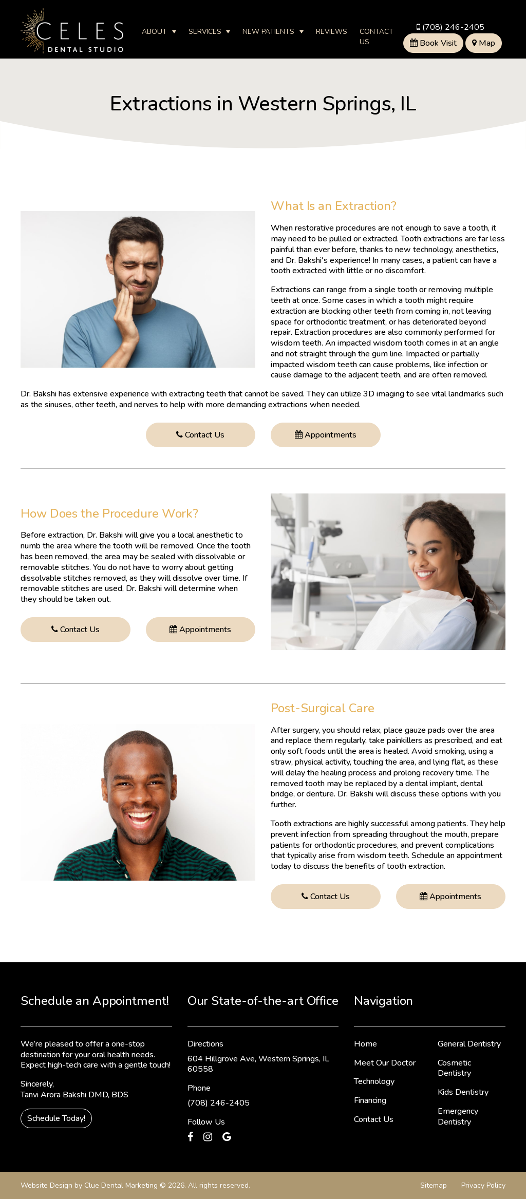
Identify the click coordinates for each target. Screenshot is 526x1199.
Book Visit (433, 43)
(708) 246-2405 (450, 27)
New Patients (268, 31)
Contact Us (376, 37)
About (154, 31)
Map (483, 43)
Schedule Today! (56, 1118)
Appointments (325, 435)
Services (205, 31)
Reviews (331, 31)
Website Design (46, 1185)
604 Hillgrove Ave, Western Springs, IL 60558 (258, 1064)
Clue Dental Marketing (121, 1185)
